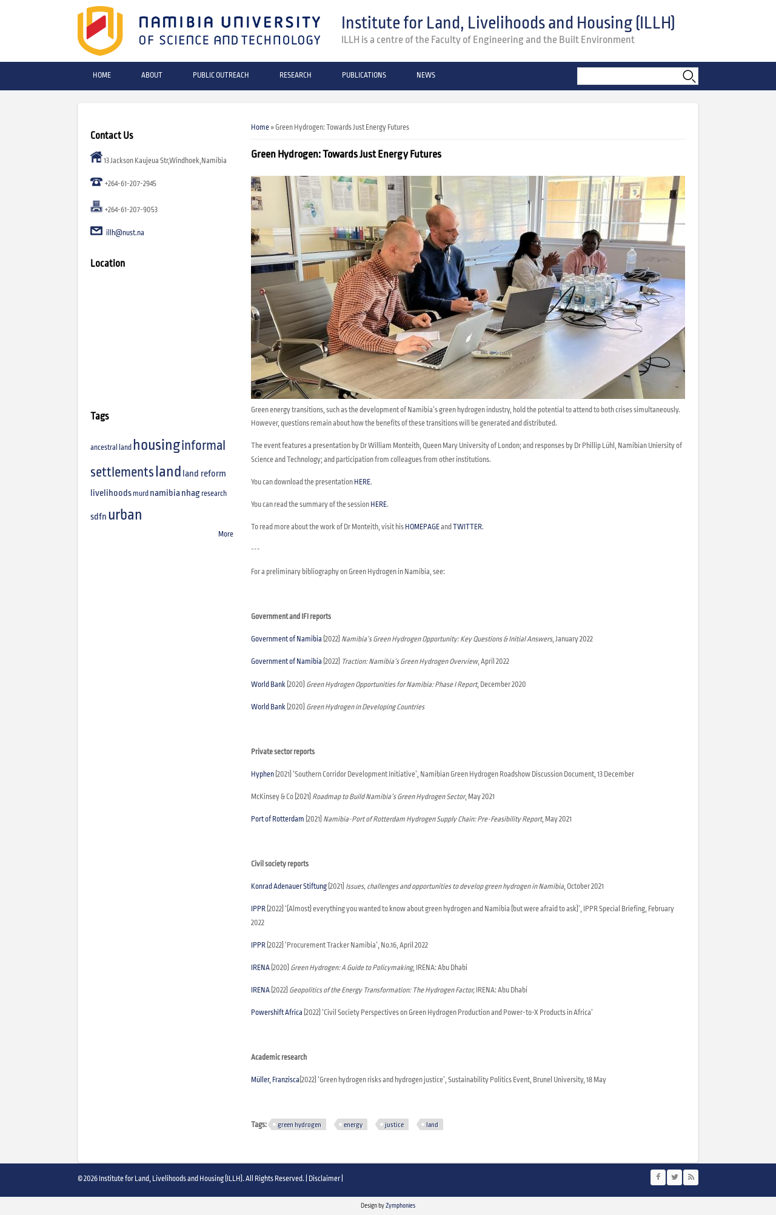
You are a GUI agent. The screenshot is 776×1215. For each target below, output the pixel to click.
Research (295, 75)
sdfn (98, 516)
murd (141, 494)
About (151, 75)
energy (353, 1124)
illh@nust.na (125, 233)
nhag (190, 493)
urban (125, 515)
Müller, (261, 1080)
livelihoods (111, 493)
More (225, 534)
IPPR (258, 909)
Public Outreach (221, 75)
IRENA (260, 968)
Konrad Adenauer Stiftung (289, 887)
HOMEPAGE (422, 527)
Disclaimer (324, 1179)
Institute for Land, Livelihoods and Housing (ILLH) (508, 23)
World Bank (269, 707)
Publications (364, 75)
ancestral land (111, 448)
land (432, 1124)
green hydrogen (299, 1124)
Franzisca (285, 1080)
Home (102, 75)
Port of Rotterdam (278, 819)
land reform (204, 473)
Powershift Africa (277, 1013)
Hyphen (262, 774)
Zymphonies (399, 1205)
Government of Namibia (287, 639)
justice (394, 1124)
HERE (362, 482)
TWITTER (467, 527)
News (425, 75)
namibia (165, 493)
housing (156, 445)
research (214, 494)
